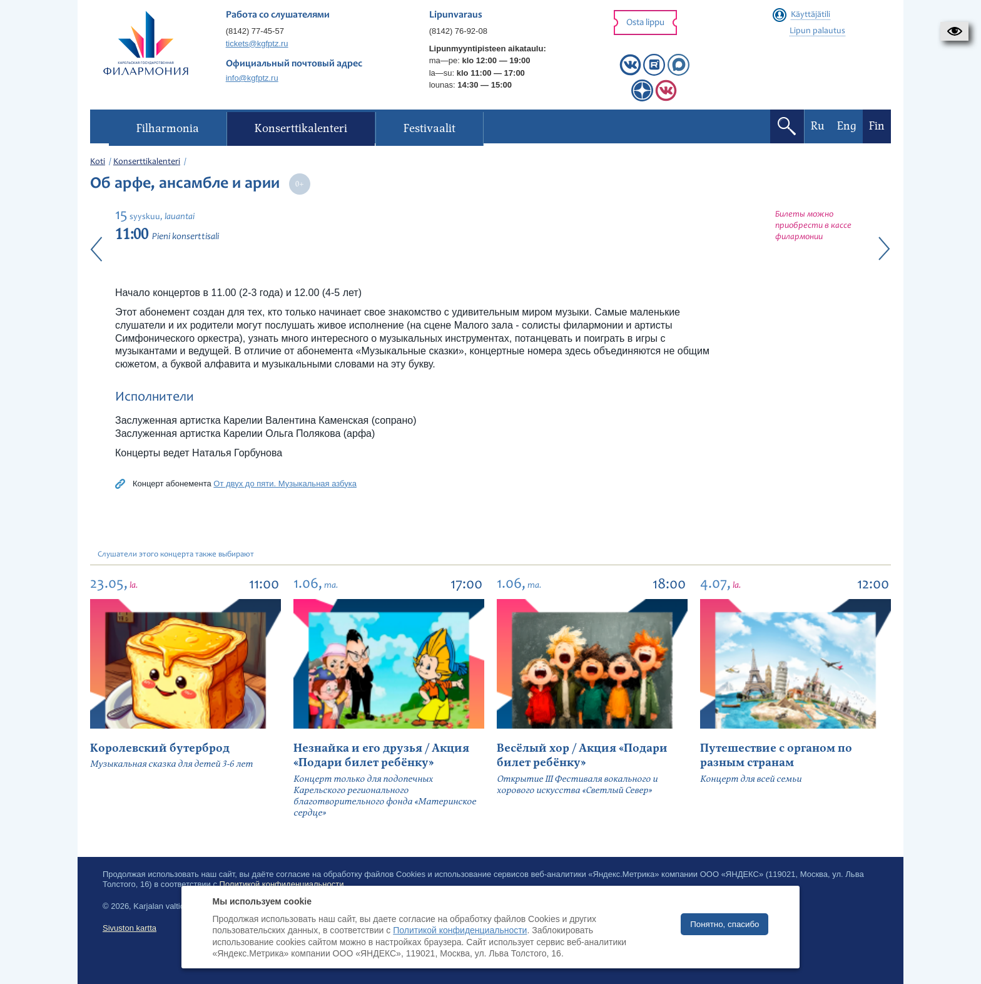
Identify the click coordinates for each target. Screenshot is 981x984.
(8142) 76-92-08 (458, 31)
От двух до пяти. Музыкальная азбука (285, 483)
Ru (818, 126)
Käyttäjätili (810, 15)
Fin (877, 126)
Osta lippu (645, 23)
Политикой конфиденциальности (460, 930)
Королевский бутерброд (160, 748)
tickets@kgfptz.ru (257, 43)
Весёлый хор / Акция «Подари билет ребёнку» (582, 755)
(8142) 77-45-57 (255, 31)
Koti (97, 162)
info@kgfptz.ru (252, 78)
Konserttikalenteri (146, 162)
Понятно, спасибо (724, 924)
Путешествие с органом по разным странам (776, 755)
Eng (846, 126)
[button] (954, 31)
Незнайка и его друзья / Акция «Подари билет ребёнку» (381, 755)
